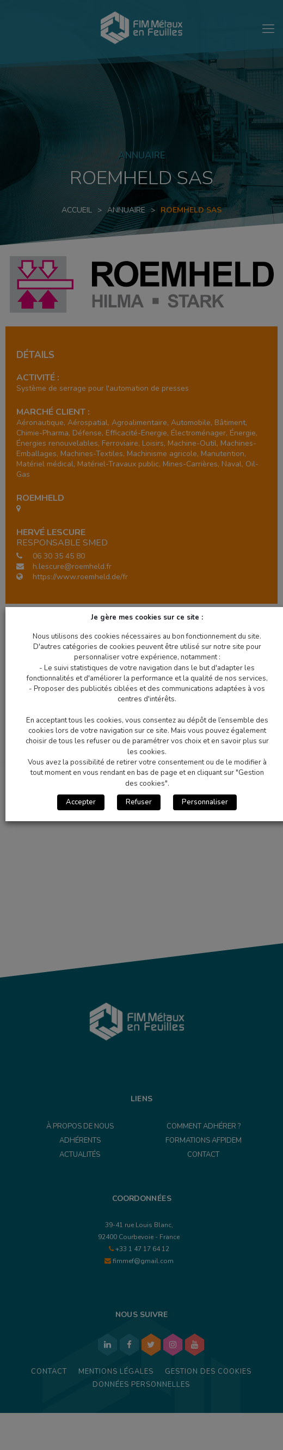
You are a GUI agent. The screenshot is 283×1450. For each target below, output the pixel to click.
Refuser (139, 802)
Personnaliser (205, 802)
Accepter (81, 802)
